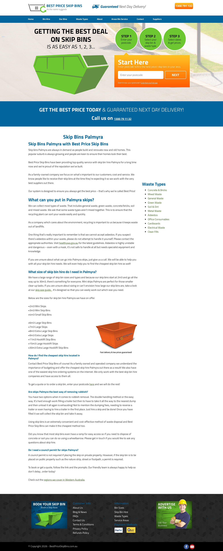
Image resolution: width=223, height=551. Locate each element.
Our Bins (67, 19)
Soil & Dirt (153, 206)
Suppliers (173, 19)
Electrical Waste (156, 227)
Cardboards (154, 223)
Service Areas (121, 520)
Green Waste (155, 202)
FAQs (75, 516)
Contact (154, 19)
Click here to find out (149, 82)
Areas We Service (131, 19)
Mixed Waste (155, 194)
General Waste (155, 198)
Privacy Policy (80, 528)
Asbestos (153, 215)
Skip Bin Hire (121, 511)
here (91, 384)
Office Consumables (158, 219)
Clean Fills (153, 231)
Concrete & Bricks (157, 190)
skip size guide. (43, 289)
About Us (78, 507)
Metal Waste (154, 210)
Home (31, 19)
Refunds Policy (81, 532)
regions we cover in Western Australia (64, 479)
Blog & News (80, 511)
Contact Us (79, 520)
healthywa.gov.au (68, 242)
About (108, 19)
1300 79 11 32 (123, 118)
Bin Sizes (119, 507)
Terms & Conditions (83, 524)
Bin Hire (48, 19)
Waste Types (88, 19)
